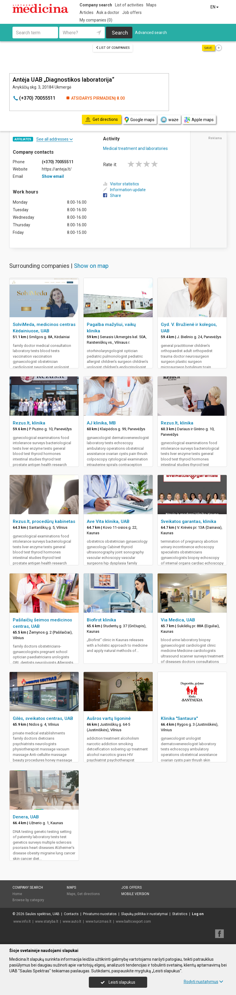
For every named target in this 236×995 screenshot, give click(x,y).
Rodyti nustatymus (203, 981)
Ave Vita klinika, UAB (108, 521)
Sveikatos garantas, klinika (188, 521)
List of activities (129, 5)
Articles (86, 12)
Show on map (91, 265)
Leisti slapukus (118, 982)
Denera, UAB (26, 817)
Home (17, 894)
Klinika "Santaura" (179, 718)
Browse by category (28, 900)
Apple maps (199, 120)
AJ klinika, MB (101, 423)
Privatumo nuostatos (100, 914)
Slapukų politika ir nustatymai (144, 914)
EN (214, 7)
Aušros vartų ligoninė (109, 718)
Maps (151, 5)
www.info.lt (22, 921)
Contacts (71, 914)
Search (120, 33)
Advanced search (151, 32)
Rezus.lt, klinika (29, 423)
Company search (96, 5)
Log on (197, 914)
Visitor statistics (121, 184)
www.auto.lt (72, 921)
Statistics (180, 914)
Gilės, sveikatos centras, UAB (43, 718)
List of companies (113, 48)
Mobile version (135, 894)
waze (169, 119)
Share (112, 195)
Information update (124, 189)
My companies (96, 20)
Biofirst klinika (101, 620)
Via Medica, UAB (178, 620)
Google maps (139, 120)
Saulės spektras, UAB (42, 914)
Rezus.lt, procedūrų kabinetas (44, 521)
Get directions (88, 894)
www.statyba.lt (46, 921)
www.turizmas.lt (98, 921)
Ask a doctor (107, 12)
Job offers (132, 12)
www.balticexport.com (133, 921)
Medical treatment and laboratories (135, 148)
